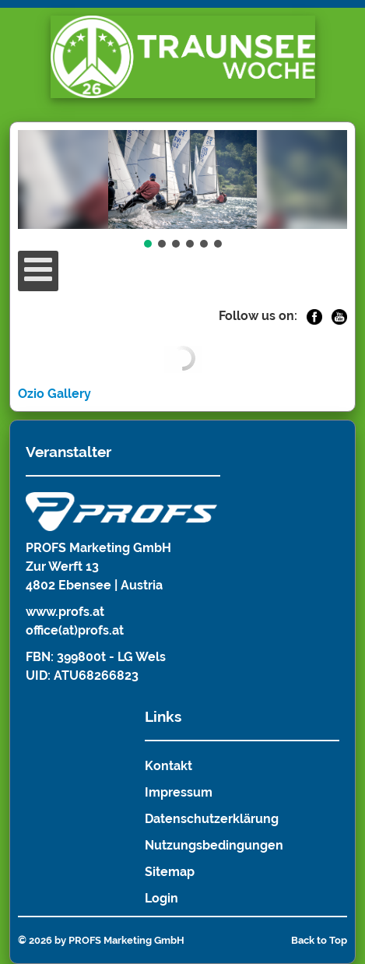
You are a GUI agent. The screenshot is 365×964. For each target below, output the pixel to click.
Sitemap (170, 871)
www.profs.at (65, 611)
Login (161, 898)
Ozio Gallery (54, 393)
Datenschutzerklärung (212, 818)
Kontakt (168, 765)
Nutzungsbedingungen (214, 845)
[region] (182, 190)
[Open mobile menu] (38, 271)
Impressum (178, 792)
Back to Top (319, 940)
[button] (148, 244)
